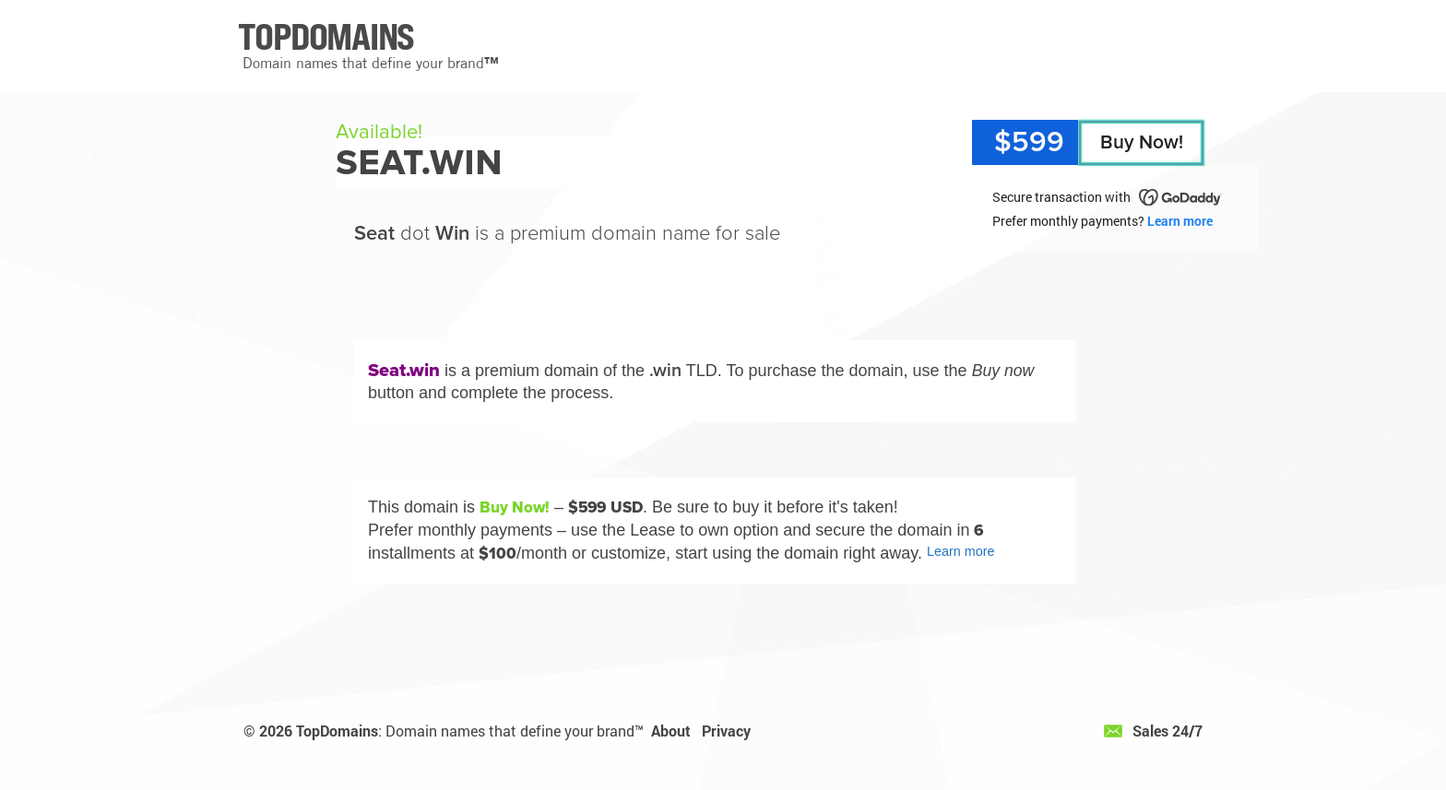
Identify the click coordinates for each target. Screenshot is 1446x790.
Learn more (1180, 221)
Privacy (726, 730)
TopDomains (337, 730)
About (671, 730)
